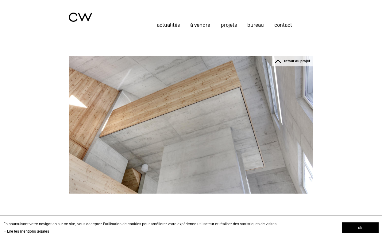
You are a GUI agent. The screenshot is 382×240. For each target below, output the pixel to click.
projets (229, 25)
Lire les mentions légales (28, 231)
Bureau (255, 25)
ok (360, 227)
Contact (283, 25)
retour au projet (297, 61)
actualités (168, 25)
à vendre (200, 25)
